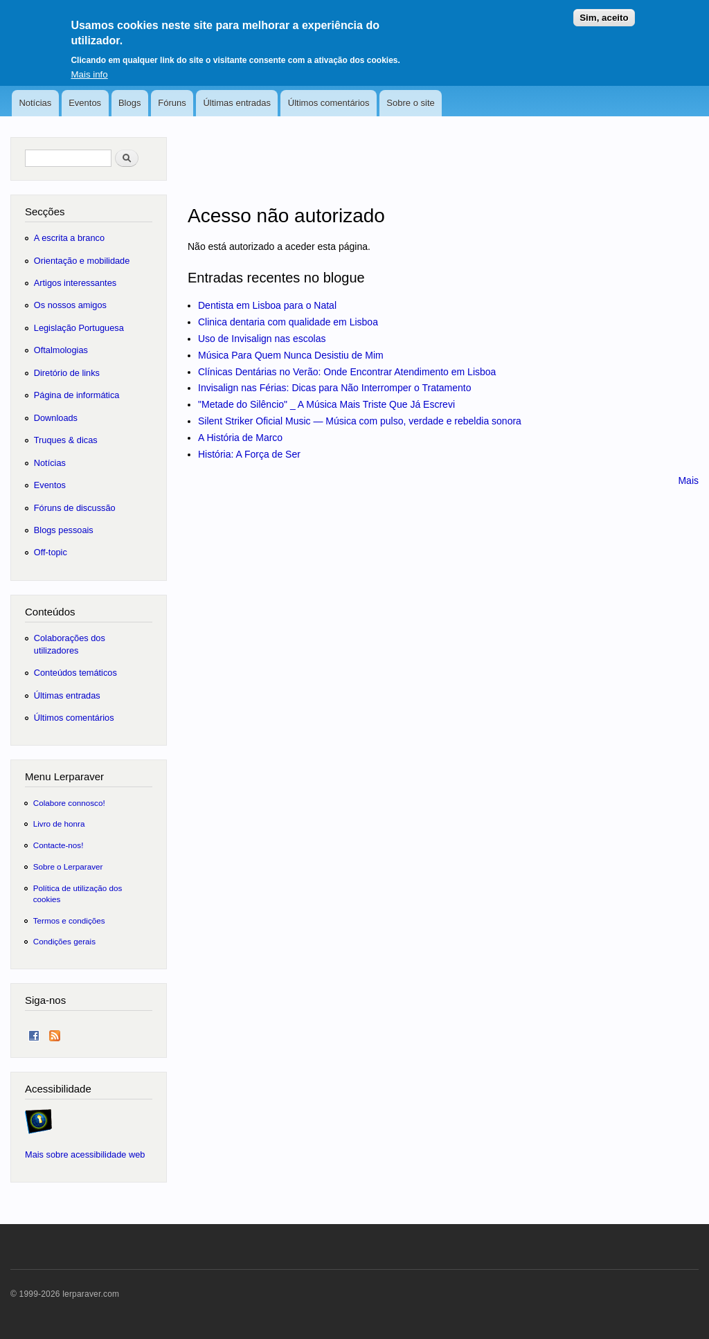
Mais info (89, 67)
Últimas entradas (237, 103)
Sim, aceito (604, 11)
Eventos (85, 103)
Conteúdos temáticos (75, 672)
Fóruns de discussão (75, 508)
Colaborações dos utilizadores (69, 644)
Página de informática (77, 395)
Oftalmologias (61, 350)
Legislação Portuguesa (79, 328)
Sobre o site (410, 103)
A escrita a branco (69, 238)
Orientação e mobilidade (82, 260)
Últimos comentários (329, 103)
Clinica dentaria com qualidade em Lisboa (288, 321)
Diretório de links (67, 373)
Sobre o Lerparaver (68, 866)
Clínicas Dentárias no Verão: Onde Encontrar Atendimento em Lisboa (347, 371)
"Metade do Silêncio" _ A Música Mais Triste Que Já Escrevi (326, 404)
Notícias (35, 103)
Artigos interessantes (75, 283)
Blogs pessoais (63, 530)
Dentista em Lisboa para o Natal (267, 305)
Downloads (56, 418)
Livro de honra (59, 823)
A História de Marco (240, 437)
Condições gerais (64, 941)
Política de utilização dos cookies (78, 893)
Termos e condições (69, 920)
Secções (44, 211)
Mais (688, 480)
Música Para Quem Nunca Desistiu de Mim (291, 355)
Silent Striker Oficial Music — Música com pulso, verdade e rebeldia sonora (359, 420)
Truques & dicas (66, 440)
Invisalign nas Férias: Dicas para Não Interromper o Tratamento (335, 387)
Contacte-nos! (58, 845)
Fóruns (172, 103)
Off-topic (50, 552)
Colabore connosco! (69, 802)
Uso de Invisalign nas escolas (261, 338)
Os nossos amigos (70, 305)
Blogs (129, 103)
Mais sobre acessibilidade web (85, 1154)
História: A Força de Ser (249, 454)
